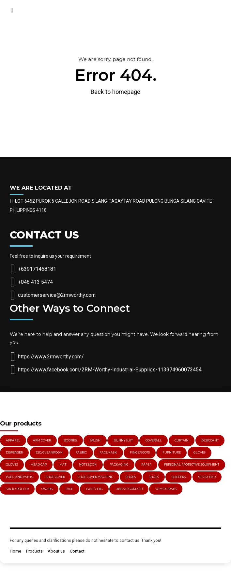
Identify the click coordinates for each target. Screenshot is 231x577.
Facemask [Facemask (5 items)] (108, 452)
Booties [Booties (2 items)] (70, 440)
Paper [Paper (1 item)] (146, 464)
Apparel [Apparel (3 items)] (13, 440)
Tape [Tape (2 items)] (69, 489)
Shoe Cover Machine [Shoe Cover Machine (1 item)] (95, 477)
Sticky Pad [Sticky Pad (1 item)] (207, 477)
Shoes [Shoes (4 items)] (154, 477)
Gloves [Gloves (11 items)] (12, 464)
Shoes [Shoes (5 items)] (131, 477)
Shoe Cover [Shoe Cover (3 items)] (55, 477)
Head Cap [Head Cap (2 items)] (39, 464)
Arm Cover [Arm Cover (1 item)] (42, 440)
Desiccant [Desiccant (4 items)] (210, 440)
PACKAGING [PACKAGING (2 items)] (119, 464)
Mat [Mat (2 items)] (62, 464)
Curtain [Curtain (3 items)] (182, 440)
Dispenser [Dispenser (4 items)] (14, 452)
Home (15, 551)
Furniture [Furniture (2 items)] (171, 452)
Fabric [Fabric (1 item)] (81, 452)
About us (56, 551)
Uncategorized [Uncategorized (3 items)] (129, 489)
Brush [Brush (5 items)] (94, 440)
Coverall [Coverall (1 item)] (154, 440)
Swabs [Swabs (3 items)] (47, 489)
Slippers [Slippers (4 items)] (179, 477)
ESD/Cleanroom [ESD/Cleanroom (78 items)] (49, 452)
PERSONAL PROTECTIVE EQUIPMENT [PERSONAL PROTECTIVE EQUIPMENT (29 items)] (191, 464)
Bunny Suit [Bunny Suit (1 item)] (123, 440)
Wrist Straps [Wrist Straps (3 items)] (166, 489)
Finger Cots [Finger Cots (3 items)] (140, 452)
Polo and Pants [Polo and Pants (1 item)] (19, 477)
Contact (77, 551)
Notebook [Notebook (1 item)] (88, 464)
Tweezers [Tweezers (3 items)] (94, 489)
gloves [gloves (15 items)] (199, 452)
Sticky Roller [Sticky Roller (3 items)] (17, 489)
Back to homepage (115, 91)
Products (34, 551)
